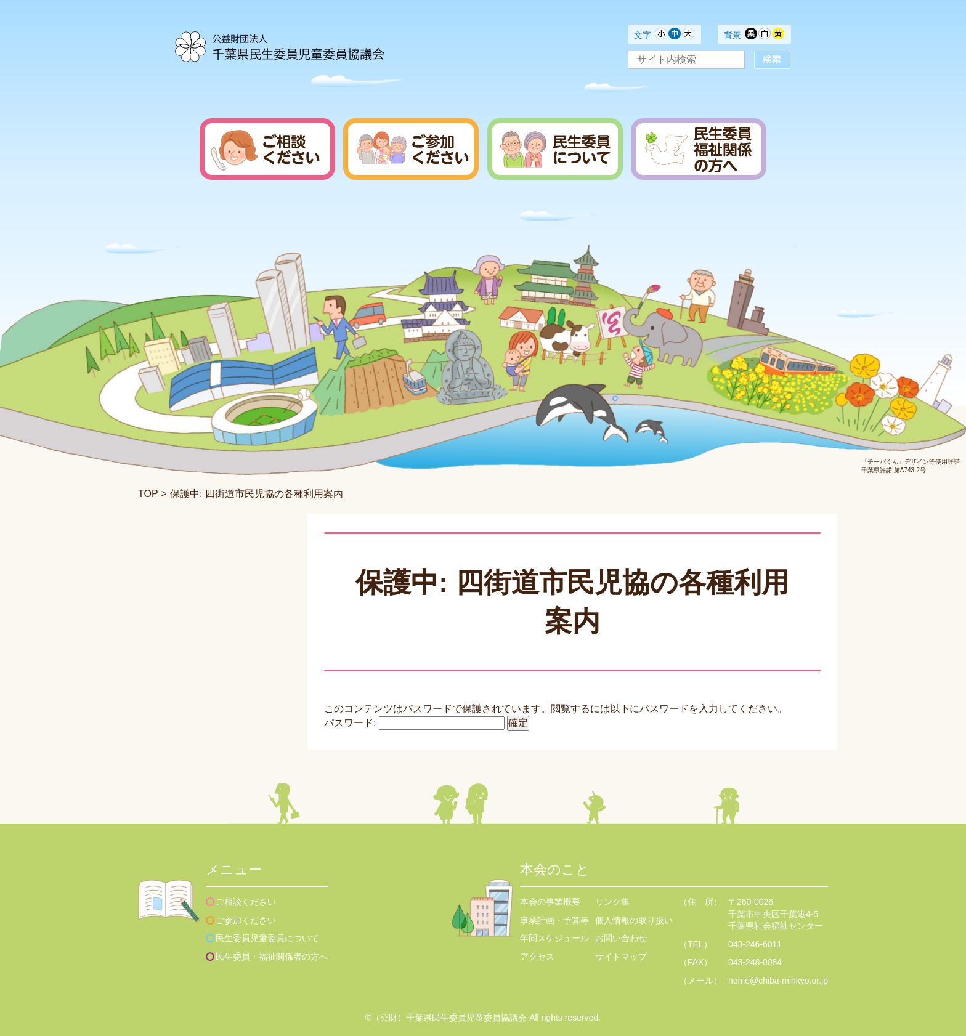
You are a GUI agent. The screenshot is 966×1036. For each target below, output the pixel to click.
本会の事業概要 (550, 902)
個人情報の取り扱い (634, 920)
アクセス (537, 956)
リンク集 (612, 902)
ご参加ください (246, 920)
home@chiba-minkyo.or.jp (778, 980)
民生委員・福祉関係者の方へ (272, 956)
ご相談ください (246, 902)
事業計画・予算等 (554, 920)
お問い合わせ (621, 938)
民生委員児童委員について (267, 938)
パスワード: (414, 723)
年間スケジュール (554, 938)
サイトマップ (621, 956)
